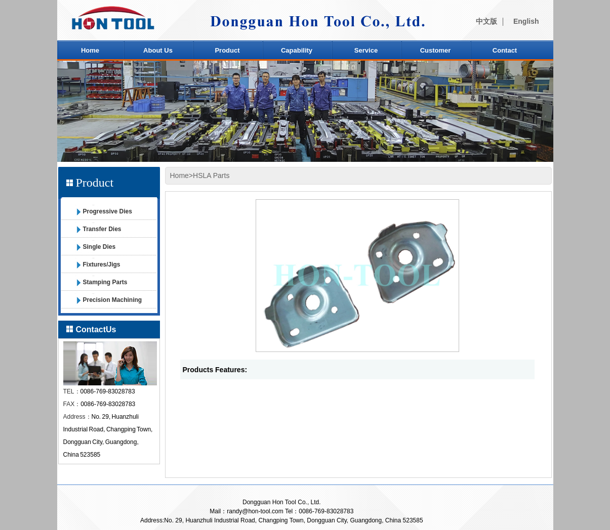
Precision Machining (112, 299)
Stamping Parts (105, 282)
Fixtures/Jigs (101, 264)
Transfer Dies (102, 229)
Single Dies (99, 246)
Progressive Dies (107, 211)
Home (179, 175)
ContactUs (96, 329)
